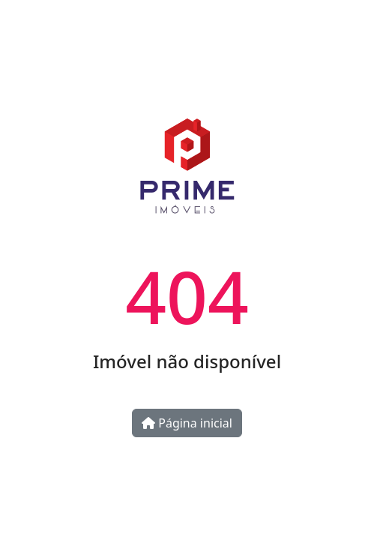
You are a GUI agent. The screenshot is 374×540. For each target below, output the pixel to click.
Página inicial (187, 423)
